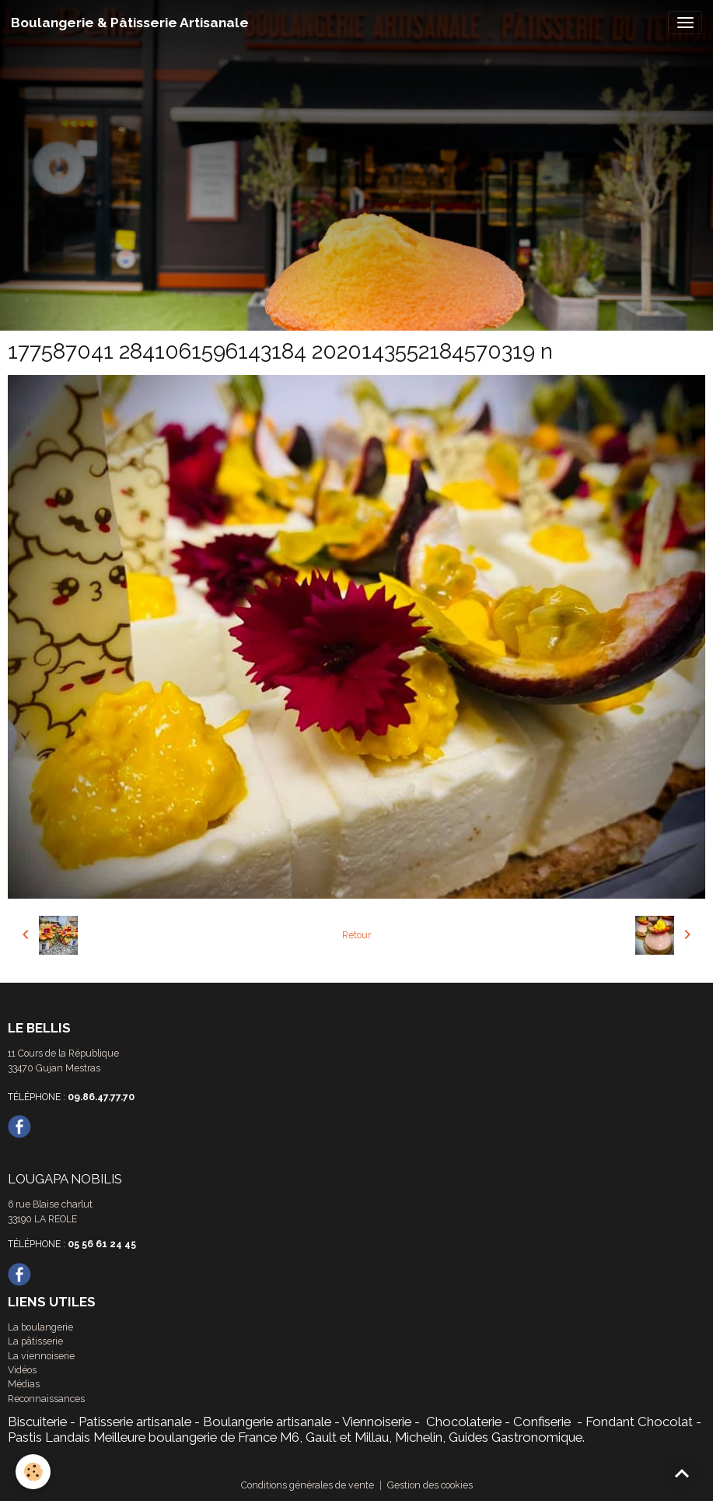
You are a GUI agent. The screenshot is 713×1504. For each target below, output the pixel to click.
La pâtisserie (35, 1341)
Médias (24, 1384)
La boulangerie (40, 1327)
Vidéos (22, 1370)
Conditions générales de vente (307, 1485)
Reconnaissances (46, 1398)
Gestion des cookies (430, 1485)
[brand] (130, 22)
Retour (356, 935)
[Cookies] (33, 1471)
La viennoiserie (41, 1356)
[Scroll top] (681, 1472)
